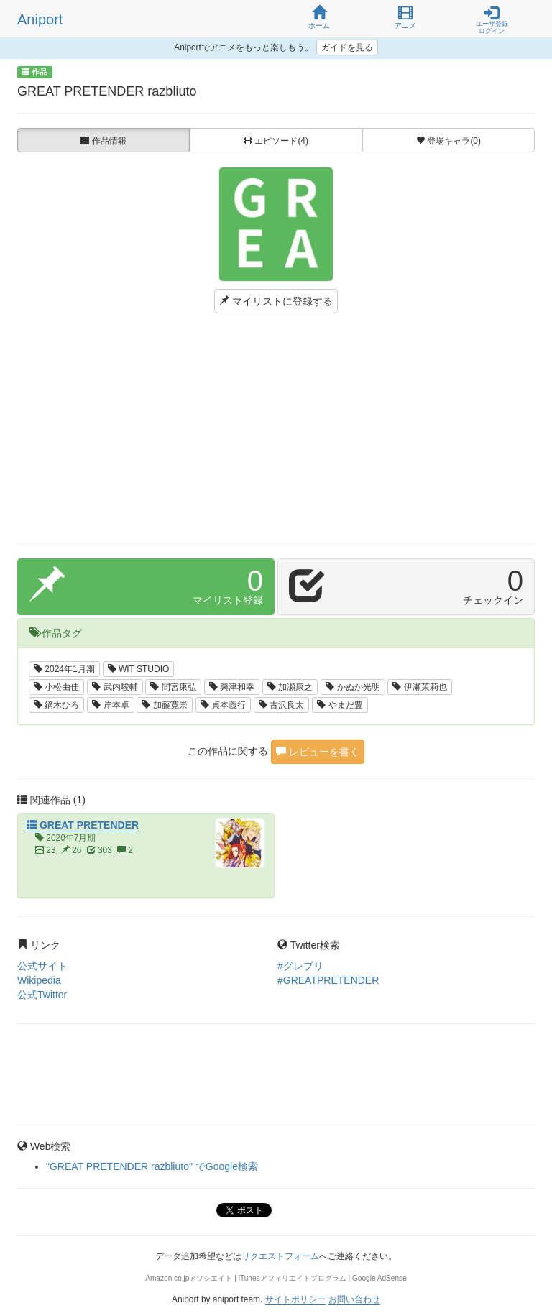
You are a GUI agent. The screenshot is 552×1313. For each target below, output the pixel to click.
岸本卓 (110, 705)
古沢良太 (281, 705)
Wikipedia (39, 980)
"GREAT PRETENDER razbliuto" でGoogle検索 (152, 1166)
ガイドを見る (347, 47)
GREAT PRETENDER (83, 825)
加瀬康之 (290, 687)
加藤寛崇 (164, 705)
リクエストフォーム (280, 1256)
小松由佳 (56, 687)
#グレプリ (300, 966)
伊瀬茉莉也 (419, 687)
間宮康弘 (173, 687)
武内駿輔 (114, 687)
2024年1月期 (64, 669)
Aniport (40, 19)
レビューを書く (317, 751)
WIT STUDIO (139, 669)
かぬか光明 (353, 687)
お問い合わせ (354, 1299)
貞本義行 (223, 705)
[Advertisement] (276, 428)
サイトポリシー (295, 1299)
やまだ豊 (339, 705)
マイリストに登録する (276, 301)
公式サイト (42, 966)
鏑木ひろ (56, 705)
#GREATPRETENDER (328, 980)
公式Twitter (42, 994)
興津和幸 (231, 687)
